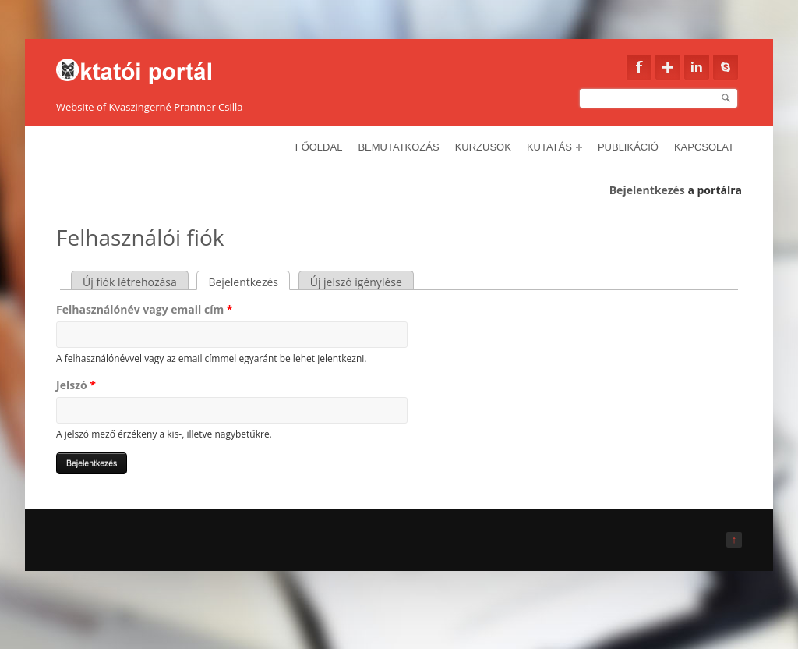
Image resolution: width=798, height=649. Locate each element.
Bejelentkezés (647, 190)
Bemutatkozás (398, 147)
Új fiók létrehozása (130, 282)
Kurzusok (483, 147)
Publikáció (628, 147)
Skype (725, 67)
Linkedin (696, 67)
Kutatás (554, 147)
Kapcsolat (704, 147)
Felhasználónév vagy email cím (144, 309)
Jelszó (76, 385)
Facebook (639, 67)
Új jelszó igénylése (356, 282)
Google (667, 67)
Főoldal (319, 147)
